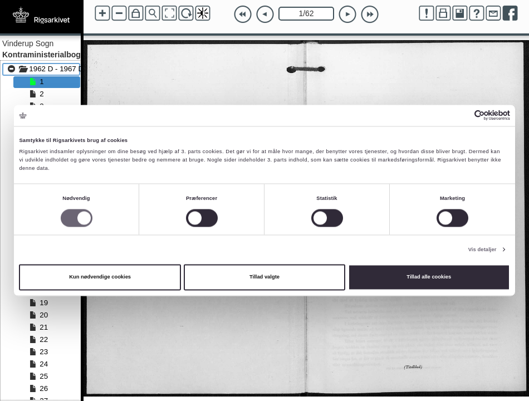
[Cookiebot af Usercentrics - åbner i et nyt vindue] (461, 115)
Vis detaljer (482, 249)
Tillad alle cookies (428, 277)
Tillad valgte (264, 277)
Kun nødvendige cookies (100, 277)
